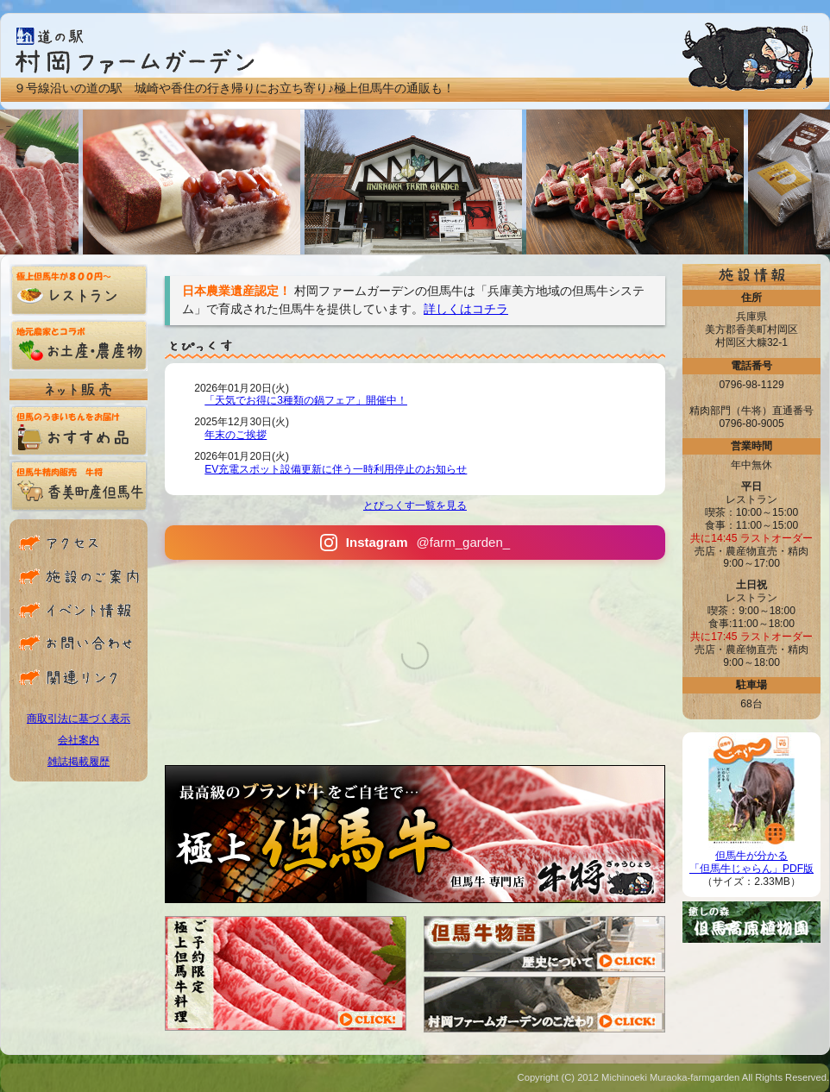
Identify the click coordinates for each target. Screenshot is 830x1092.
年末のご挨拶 (235, 435)
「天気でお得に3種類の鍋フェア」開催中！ (305, 400)
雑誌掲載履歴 (78, 762)
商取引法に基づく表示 (78, 718)
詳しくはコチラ (466, 309)
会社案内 (78, 740)
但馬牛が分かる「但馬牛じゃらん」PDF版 (751, 857)
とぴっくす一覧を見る (415, 505)
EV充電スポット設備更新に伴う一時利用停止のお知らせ (335, 469)
